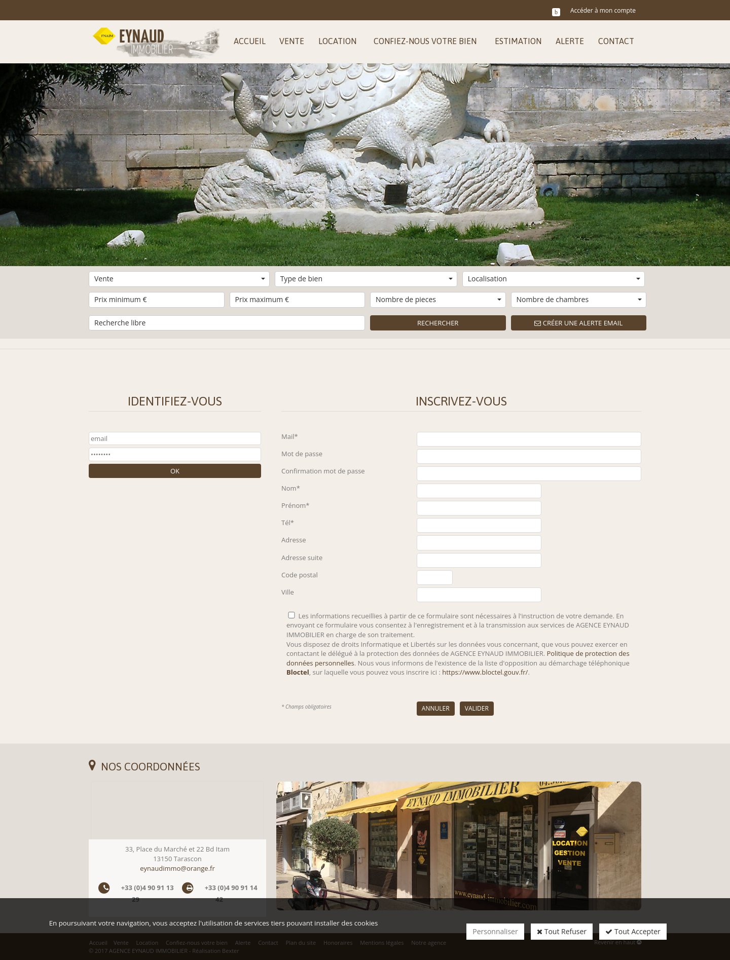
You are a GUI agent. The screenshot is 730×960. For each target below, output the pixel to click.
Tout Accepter (632, 931)
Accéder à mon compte (603, 10)
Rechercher (437, 322)
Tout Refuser (562, 931)
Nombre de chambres (579, 299)
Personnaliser (495, 931)
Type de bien (366, 278)
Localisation (554, 278)
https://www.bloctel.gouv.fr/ (485, 672)
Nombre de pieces (438, 299)
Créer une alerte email (578, 322)
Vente (179, 278)
